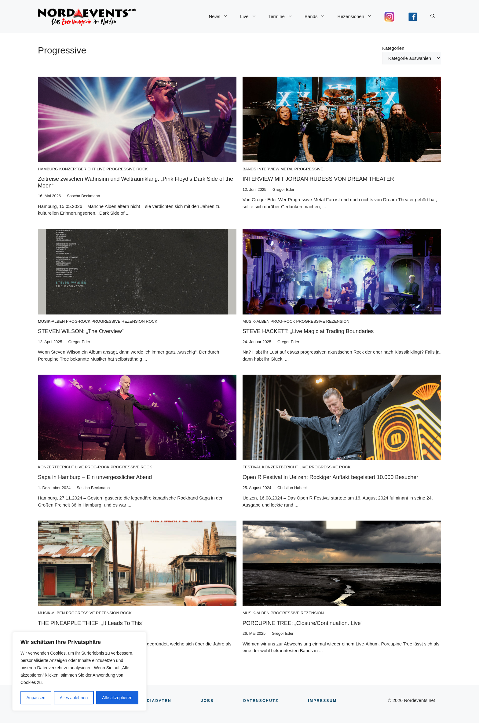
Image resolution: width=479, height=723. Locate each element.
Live (251, 16)
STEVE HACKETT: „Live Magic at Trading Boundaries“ (309, 331)
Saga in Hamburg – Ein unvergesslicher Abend (95, 477)
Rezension (133, 321)
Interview (268, 169)
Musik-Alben (51, 321)
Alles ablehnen (74, 697)
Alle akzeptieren (117, 697)
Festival (252, 467)
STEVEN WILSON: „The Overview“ (81, 331)
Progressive (120, 169)
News (221, 16)
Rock (142, 169)
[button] (432, 16)
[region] (79, 671)
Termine (283, 16)
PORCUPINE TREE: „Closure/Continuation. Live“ (303, 623)
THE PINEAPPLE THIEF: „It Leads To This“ (91, 623)
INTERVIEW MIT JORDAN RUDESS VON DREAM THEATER (318, 179)
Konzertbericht (77, 169)
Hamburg (48, 169)
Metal (286, 169)
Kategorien (393, 48)
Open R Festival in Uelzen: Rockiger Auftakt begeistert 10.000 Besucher (330, 477)
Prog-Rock (78, 321)
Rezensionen (357, 16)
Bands (318, 16)
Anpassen (35, 697)
